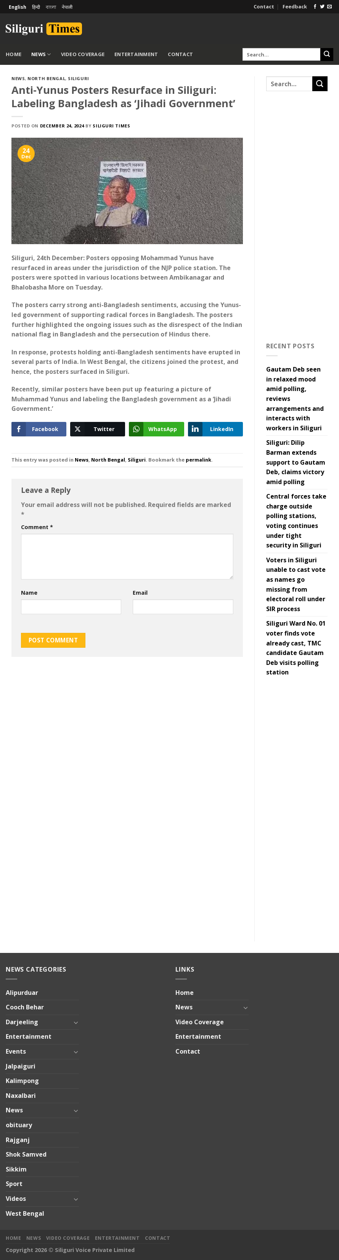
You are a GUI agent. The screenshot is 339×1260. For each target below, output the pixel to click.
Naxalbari (21, 1095)
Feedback (295, 6)
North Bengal (46, 78)
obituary (19, 1125)
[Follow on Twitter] (322, 7)
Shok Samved (26, 1154)
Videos (16, 1198)
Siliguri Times (111, 126)
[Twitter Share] (97, 429)
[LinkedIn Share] (215, 429)
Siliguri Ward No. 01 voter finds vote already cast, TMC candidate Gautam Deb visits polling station (296, 647)
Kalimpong (22, 1081)
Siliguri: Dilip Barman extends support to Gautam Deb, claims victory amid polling (295, 462)
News (41, 54)
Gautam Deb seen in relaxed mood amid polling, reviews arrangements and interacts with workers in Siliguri (295, 398)
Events (16, 1051)
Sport (14, 1184)
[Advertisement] (244, 27)
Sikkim (16, 1169)
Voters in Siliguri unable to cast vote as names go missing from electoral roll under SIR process (296, 584)
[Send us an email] (329, 7)
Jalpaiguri (20, 1066)
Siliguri (78, 78)
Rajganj (18, 1140)
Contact (264, 6)
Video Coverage (83, 54)
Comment (37, 527)
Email (140, 592)
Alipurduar (22, 992)
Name (29, 592)
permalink (198, 459)
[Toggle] (76, 1022)
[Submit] (326, 54)
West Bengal (25, 1213)
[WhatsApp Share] (156, 429)
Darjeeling (22, 1022)
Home (13, 54)
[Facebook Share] (38, 429)
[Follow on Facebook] (315, 7)
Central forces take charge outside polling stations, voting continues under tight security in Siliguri (296, 520)
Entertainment (136, 54)
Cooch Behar (25, 1007)
